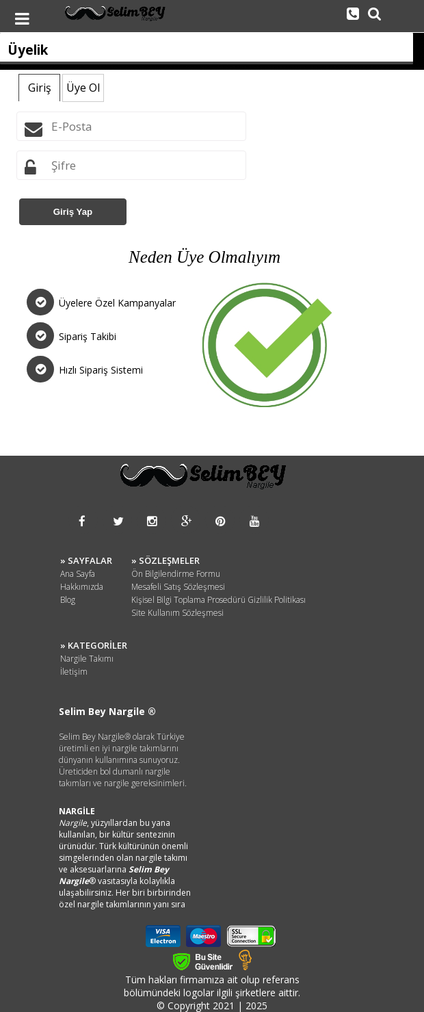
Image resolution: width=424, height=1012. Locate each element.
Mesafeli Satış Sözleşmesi (178, 587)
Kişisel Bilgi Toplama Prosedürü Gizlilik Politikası (218, 600)
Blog (67, 600)
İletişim (74, 671)
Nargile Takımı (87, 658)
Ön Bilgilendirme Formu (175, 574)
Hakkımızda (81, 587)
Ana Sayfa (77, 574)
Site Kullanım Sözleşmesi (177, 613)
